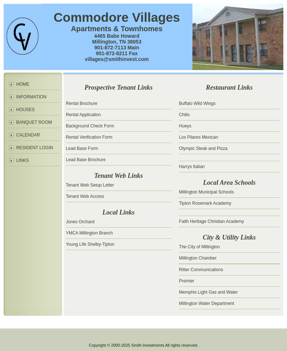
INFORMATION (31, 96)
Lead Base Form (82, 148)
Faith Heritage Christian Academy (211, 221)
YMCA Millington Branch (89, 233)
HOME (22, 84)
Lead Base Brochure (85, 159)
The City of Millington (199, 246)
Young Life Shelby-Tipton (90, 244)
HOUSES (25, 109)
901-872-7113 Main (117, 47)
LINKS (22, 160)
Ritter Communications (201, 269)
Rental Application (83, 114)
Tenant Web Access (85, 196)
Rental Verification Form (89, 137)
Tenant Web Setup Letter (90, 185)
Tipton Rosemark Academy (205, 203)
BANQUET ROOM (34, 122)
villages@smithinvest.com (117, 59)
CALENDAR (28, 135)
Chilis (184, 114)
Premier (186, 280)
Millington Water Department (206, 303)
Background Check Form (90, 125)
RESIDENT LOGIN (34, 147)
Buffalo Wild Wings (197, 103)
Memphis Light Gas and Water (208, 292)
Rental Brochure (81, 103)
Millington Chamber (197, 258)
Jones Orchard (80, 221)
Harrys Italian (192, 166)
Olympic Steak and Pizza (203, 148)
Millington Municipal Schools (206, 192)
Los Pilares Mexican (198, 137)
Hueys (185, 125)
